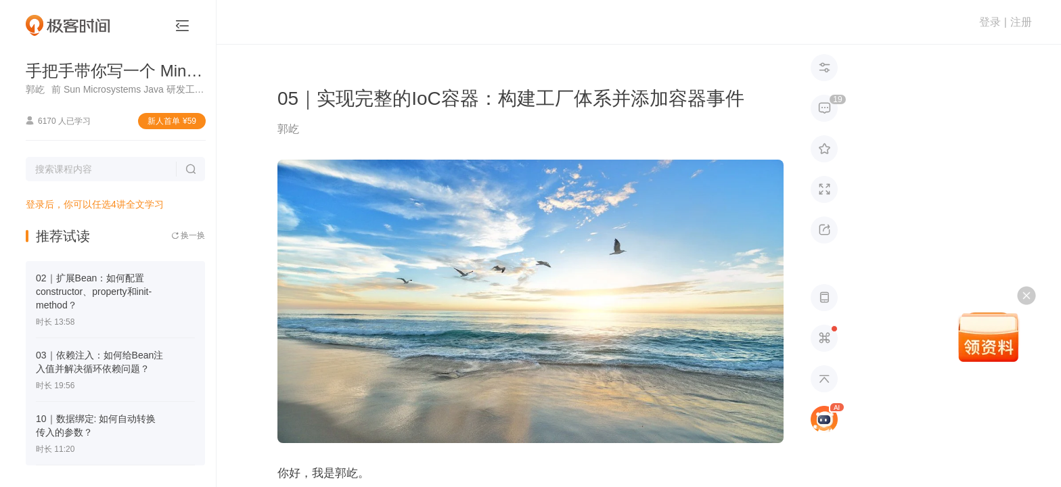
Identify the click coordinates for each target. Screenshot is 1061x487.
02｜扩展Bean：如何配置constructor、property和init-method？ (94, 291)
